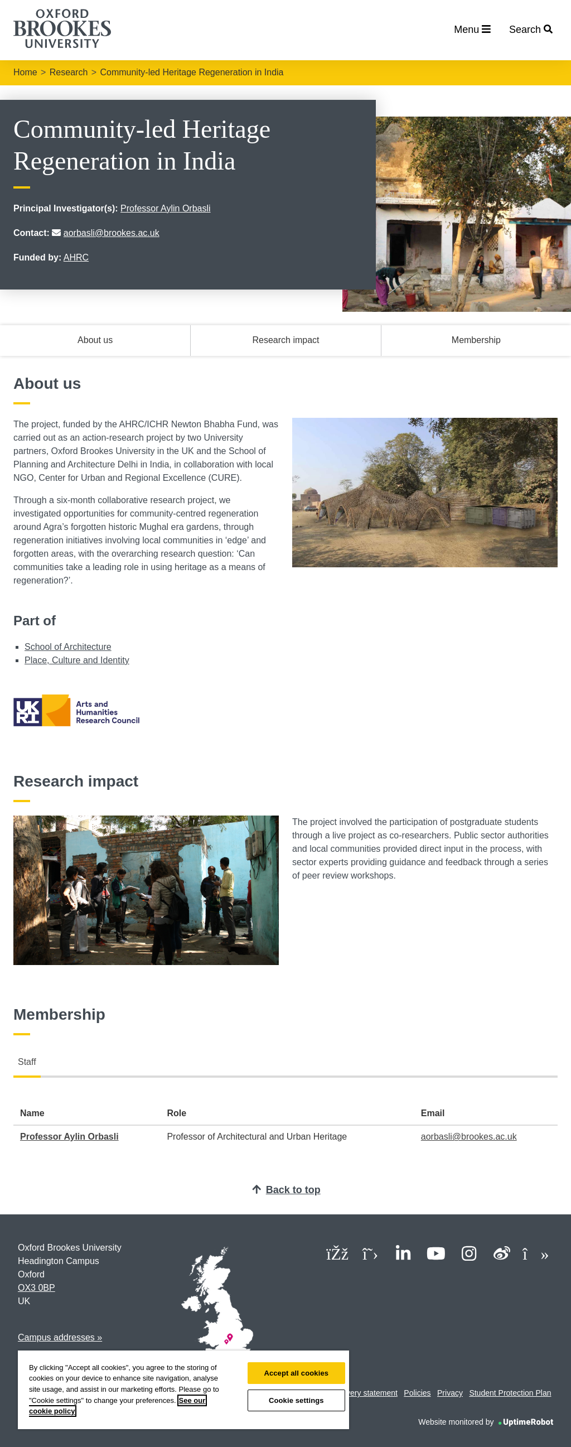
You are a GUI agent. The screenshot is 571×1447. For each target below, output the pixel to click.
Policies (417, 1392)
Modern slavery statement (353, 1392)
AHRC (76, 257)
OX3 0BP (36, 1287)
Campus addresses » (60, 1337)
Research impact (285, 340)
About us (95, 340)
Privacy (450, 1392)
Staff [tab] (27, 1062)
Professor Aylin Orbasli (165, 208)
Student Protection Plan (510, 1392)
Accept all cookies (296, 1373)
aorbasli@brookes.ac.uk (111, 233)
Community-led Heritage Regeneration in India (191, 72)
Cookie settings (296, 1400)
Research (69, 72)
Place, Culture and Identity (77, 660)
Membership (476, 340)
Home (25, 72)
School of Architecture (68, 647)
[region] (183, 1389)
